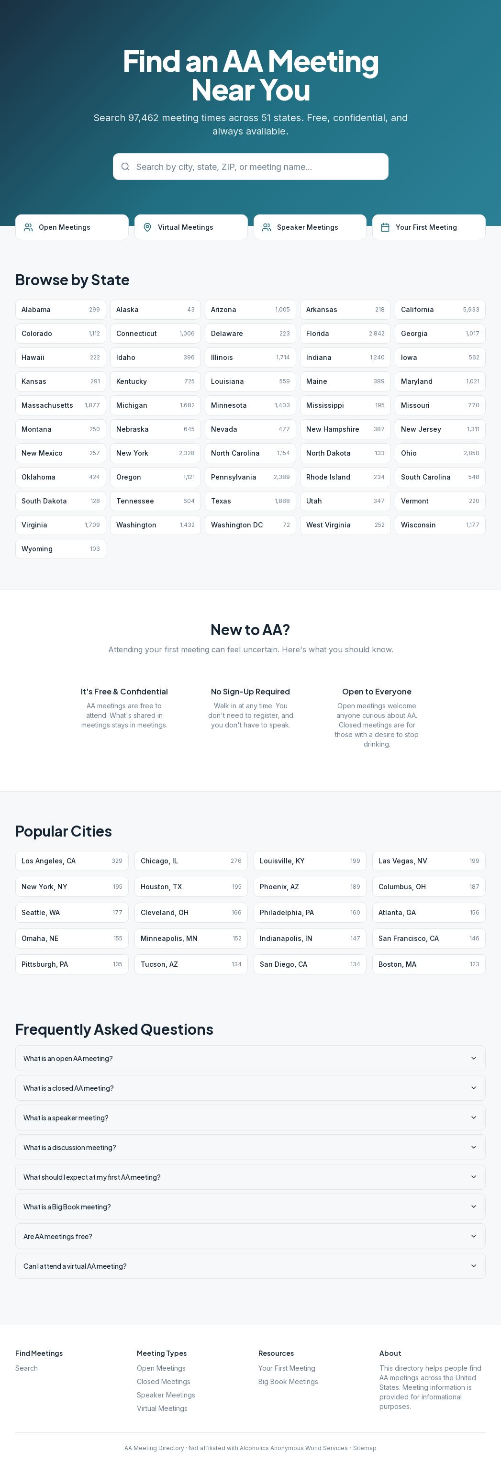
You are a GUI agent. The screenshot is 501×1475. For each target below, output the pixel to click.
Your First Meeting (286, 1368)
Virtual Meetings (162, 1408)
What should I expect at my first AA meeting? (250, 1177)
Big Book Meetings (288, 1381)
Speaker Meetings (166, 1395)
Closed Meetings (163, 1381)
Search (26, 1368)
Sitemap (365, 1448)
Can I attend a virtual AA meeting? (250, 1266)
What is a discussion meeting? (250, 1147)
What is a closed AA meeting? (250, 1088)
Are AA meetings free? (250, 1236)
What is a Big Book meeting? (250, 1206)
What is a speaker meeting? (250, 1117)
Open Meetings (161, 1368)
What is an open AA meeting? (250, 1058)
